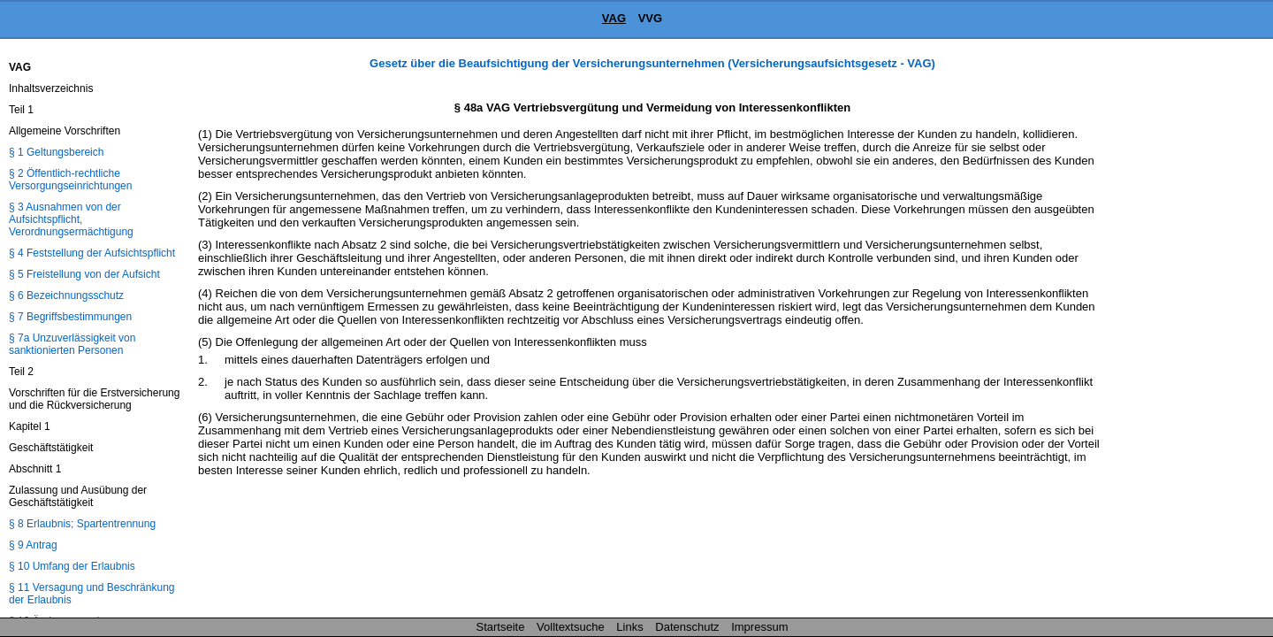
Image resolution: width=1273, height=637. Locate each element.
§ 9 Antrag (33, 545)
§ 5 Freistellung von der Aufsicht (84, 274)
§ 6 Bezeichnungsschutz (66, 295)
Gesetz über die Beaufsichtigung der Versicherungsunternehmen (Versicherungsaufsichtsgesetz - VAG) (652, 63)
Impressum (759, 626)
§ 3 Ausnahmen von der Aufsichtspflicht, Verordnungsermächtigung (71, 219)
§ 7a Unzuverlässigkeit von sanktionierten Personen (72, 344)
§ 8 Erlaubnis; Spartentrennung (82, 524)
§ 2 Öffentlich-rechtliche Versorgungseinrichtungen (70, 179)
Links (629, 626)
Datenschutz (687, 626)
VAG (614, 18)
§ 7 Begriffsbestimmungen (70, 317)
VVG (650, 18)
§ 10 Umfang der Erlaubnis (72, 566)
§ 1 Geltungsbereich (56, 152)
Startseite (500, 626)
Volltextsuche (571, 626)
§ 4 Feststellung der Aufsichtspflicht (92, 253)
